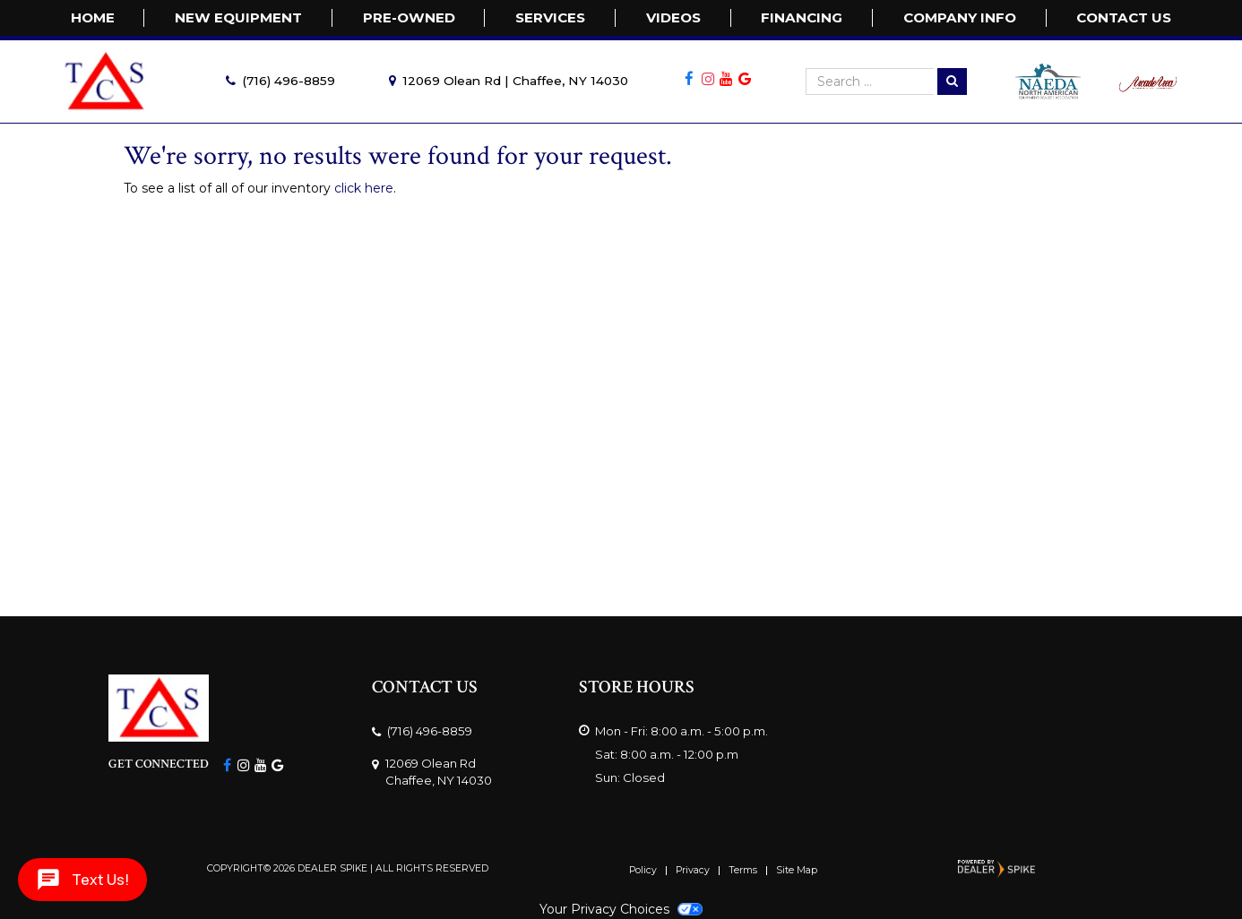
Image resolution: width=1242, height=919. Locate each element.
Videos (673, 17)
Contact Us (1123, 17)
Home (93, 17)
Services (550, 17)
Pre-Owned (409, 17)
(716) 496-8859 (288, 80)
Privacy (693, 871)
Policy (643, 871)
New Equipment (238, 17)
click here (363, 188)
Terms (743, 871)
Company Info (959, 17)
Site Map (796, 871)
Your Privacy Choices (621, 909)
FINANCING (801, 17)
